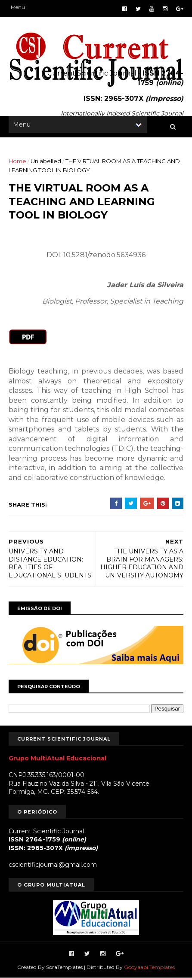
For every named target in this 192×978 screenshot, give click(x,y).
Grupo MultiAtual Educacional (57, 758)
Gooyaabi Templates (149, 967)
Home (17, 161)
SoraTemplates (64, 967)
